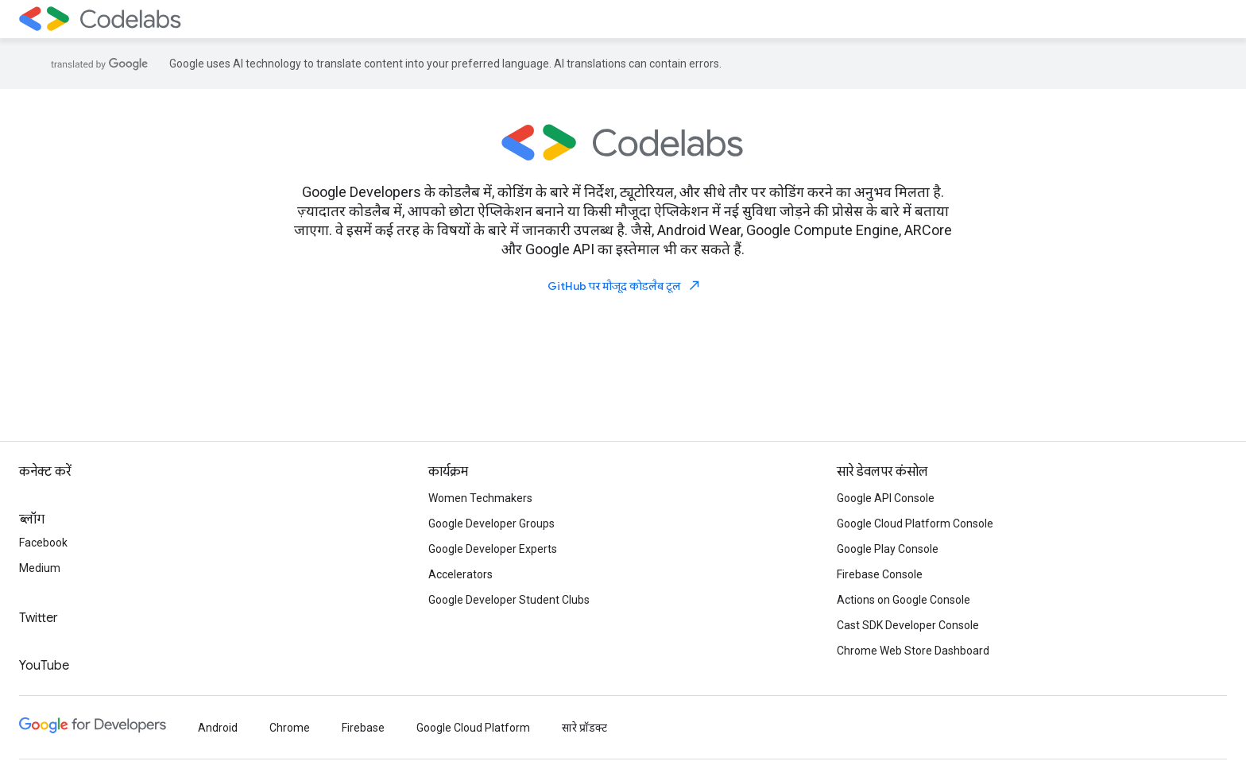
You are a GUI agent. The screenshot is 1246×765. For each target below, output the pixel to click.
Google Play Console (887, 549)
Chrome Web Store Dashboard (913, 650)
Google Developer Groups (491, 523)
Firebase (363, 727)
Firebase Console (880, 574)
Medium (39, 568)
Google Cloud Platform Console (915, 523)
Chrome (289, 727)
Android (218, 727)
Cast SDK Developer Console (908, 625)
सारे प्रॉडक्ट (584, 727)
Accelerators (460, 574)
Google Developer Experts (492, 549)
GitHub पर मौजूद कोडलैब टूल (625, 285)
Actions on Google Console (903, 599)
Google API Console (885, 498)
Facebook (43, 542)
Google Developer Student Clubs (509, 599)
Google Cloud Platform (473, 727)
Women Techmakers (480, 498)
